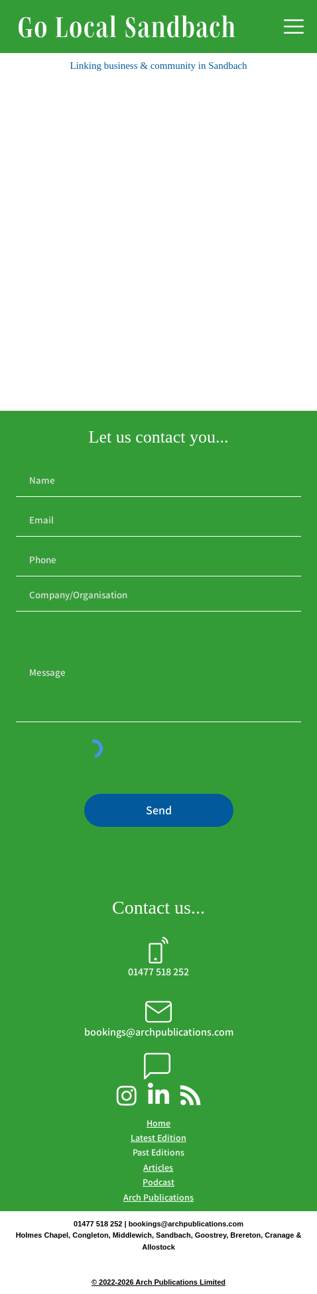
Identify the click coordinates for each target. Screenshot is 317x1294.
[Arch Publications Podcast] (190, 1095)
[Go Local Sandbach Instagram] (126, 1095)
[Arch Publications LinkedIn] (158, 1095)
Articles (158, 1167)
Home (158, 1123)
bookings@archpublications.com (186, 1224)
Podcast (158, 1182)
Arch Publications (158, 1197)
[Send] (158, 810)
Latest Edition (158, 1138)
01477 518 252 (158, 972)
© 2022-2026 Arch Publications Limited (158, 1282)
